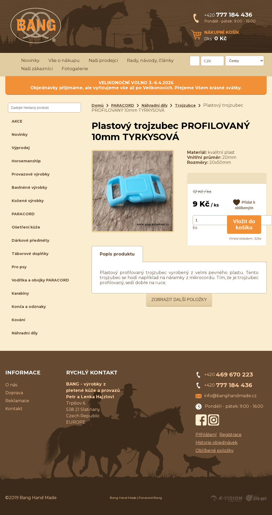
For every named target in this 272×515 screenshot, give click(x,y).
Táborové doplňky (30, 253)
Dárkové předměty (30, 240)
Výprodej (21, 147)
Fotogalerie (75, 68)
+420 (228, 15)
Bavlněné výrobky (29, 187)
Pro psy (19, 267)
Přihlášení (206, 434)
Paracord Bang (150, 498)
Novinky (30, 60)
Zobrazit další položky (179, 299)
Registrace (230, 434)
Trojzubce (185, 105)
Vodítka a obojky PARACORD (40, 280)
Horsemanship (26, 161)
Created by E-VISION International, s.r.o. (226, 498)
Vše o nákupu (64, 60)
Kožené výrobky (28, 200)
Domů (98, 105)
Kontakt (13, 408)
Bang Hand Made (123, 498)
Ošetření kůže (26, 227)
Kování (18, 319)
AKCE (17, 121)
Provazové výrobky (30, 174)
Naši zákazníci (37, 68)
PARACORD (23, 214)
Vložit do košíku (244, 224)
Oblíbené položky (215, 450)
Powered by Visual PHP (256, 498)
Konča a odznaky (29, 306)
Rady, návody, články (150, 60)
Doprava (14, 392)
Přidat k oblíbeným (245, 205)
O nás (11, 384)
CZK (207, 61)
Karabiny (20, 293)
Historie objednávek (217, 442)
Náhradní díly (25, 333)
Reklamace (17, 400)
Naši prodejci (103, 60)
